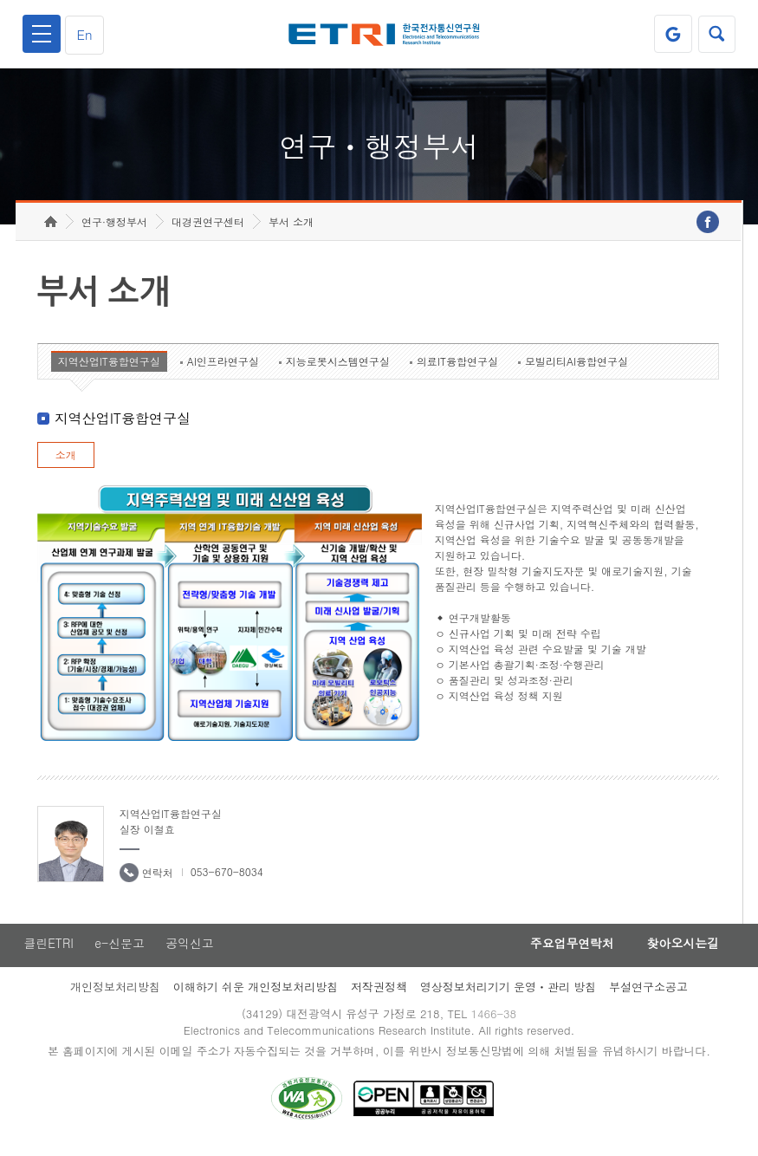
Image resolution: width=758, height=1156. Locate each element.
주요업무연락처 (566, 952)
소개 (65, 463)
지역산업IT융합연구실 (109, 369)
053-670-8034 (227, 880)
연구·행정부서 (114, 230)
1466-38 (494, 1023)
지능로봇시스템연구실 (338, 369)
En (86, 34)
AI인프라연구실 (223, 369)
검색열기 (716, 34)
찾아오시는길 (681, 952)
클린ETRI (48, 952)
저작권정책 (379, 996)
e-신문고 (119, 952)
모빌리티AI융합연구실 (576, 369)
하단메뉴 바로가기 (0, 0)
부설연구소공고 (648, 996)
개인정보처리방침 (115, 996)
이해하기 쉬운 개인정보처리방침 (256, 996)
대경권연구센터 (208, 230)
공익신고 (190, 952)
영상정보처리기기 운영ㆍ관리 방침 (508, 996)
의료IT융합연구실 (457, 369)
